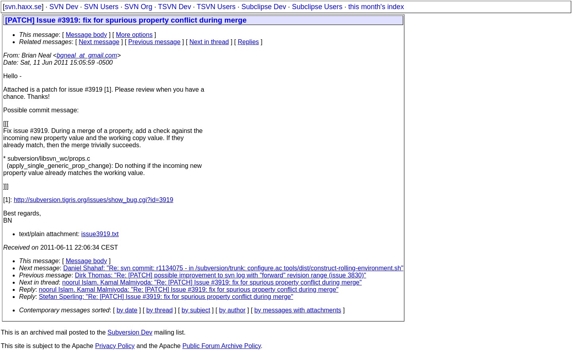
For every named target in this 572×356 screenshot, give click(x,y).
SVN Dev (63, 7)
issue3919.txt (100, 234)
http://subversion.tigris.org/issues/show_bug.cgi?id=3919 (94, 199)
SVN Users (101, 7)
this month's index (376, 7)
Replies (248, 41)
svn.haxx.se (23, 7)
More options (134, 34)
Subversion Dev (130, 332)
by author (232, 310)
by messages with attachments (297, 310)
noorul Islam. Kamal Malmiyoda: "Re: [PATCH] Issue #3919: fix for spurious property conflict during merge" (212, 282)
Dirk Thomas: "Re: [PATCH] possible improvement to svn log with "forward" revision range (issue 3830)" (220, 275)
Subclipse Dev (264, 7)
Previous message (154, 41)
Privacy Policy (115, 346)
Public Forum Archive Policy (221, 346)
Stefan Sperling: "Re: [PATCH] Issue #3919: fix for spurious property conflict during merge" (166, 296)
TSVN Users (216, 7)
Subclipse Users (317, 7)
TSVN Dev (174, 7)
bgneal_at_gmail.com (87, 55)
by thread (159, 310)
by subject (196, 310)
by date (126, 310)
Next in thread (209, 41)
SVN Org (138, 7)
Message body (86, 34)
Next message (99, 41)
